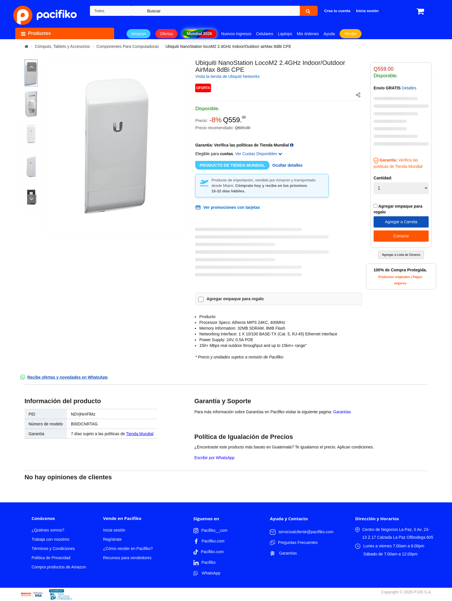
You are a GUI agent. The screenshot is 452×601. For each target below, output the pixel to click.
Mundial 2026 (199, 33)
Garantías (342, 412)
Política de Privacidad (50, 557)
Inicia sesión (114, 530)
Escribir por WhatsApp (214, 457)
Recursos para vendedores (127, 557)
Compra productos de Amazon (58, 567)
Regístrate (112, 539)
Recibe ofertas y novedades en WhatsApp (67, 377)
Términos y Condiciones (53, 548)
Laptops (285, 33)
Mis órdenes (308, 33)
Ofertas (166, 33)
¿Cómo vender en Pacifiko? (128, 548)
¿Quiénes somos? (47, 530)
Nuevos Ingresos (236, 33)
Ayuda (329, 33)
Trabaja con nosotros (50, 539)
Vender (350, 33)
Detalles (409, 88)
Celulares (264, 33)
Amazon (138, 33)
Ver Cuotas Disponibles (258, 153)
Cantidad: (383, 178)
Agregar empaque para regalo (234, 298)
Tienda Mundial (139, 433)
